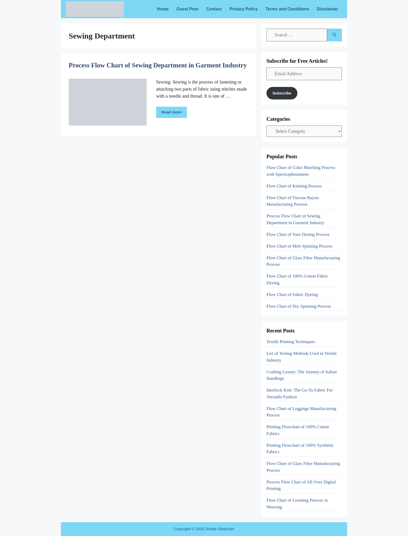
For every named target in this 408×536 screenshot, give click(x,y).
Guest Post (187, 9)
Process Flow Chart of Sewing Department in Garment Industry (158, 65)
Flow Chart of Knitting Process (294, 186)
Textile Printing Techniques (290, 341)
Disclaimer (327, 9)
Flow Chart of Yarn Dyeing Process (297, 234)
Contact (214, 9)
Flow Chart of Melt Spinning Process (299, 246)
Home (162, 9)
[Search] (334, 35)
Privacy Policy (244, 9)
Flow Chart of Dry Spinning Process (298, 306)
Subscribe (281, 93)
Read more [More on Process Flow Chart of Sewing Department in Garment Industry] (171, 112)
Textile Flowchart (219, 529)
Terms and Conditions (287, 9)
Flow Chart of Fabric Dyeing (292, 294)
